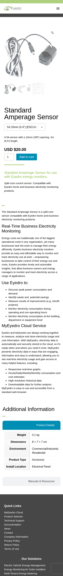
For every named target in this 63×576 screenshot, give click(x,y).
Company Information (16, 536)
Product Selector (13, 516)
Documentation (12, 524)
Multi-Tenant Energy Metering (20, 573)
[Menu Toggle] (58, 8)
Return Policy (11, 544)
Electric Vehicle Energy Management (24, 565)
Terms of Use (11, 548)
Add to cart (26, 157)
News (7, 528)
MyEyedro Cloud (13, 512)
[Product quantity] (9, 157)
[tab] (31, 425)
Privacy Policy (12, 540)
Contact (8, 532)
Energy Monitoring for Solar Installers (25, 569)
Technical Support (14, 520)
